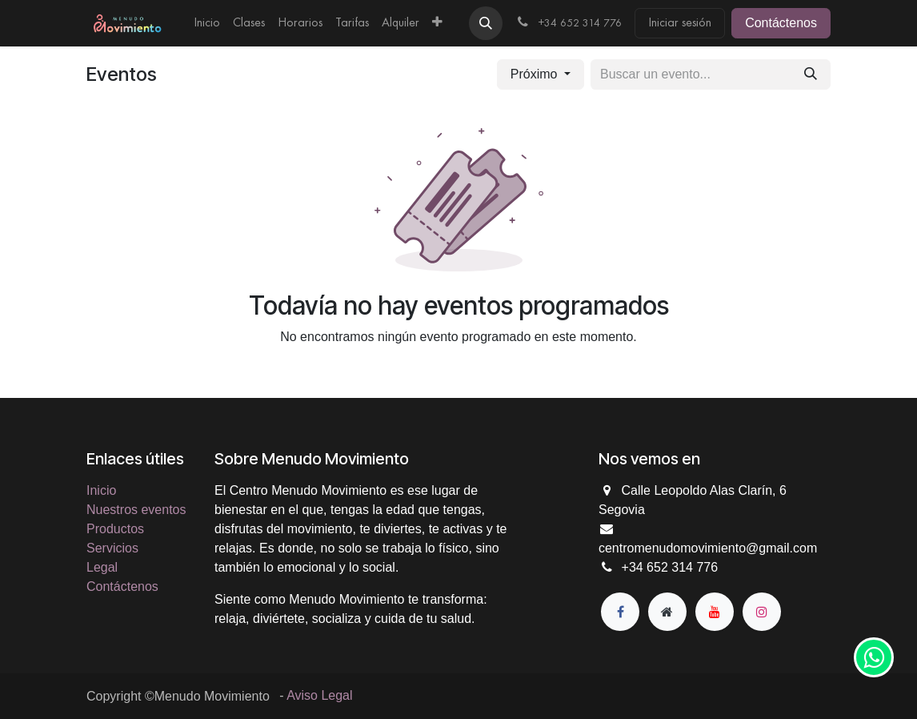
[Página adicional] (667, 611)
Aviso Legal (319, 695)
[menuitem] (206, 23)
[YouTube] (714, 611)
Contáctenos (781, 23)
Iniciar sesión (679, 23)
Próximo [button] (536, 74)
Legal (102, 567)
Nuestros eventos (136, 509)
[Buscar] (811, 74)
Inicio (101, 490)
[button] (486, 23)
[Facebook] (620, 611)
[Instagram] (762, 611)
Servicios (112, 548)
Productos (115, 529)
